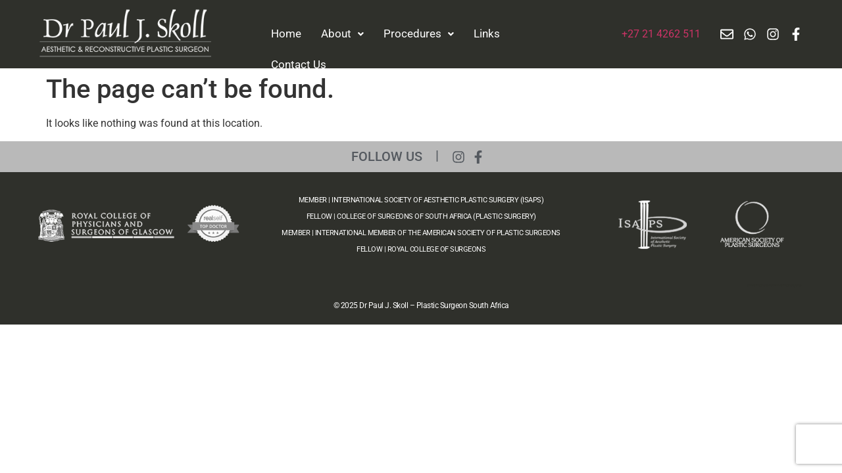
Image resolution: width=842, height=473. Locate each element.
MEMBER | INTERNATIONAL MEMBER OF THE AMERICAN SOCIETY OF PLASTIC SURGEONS (421, 233)
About (342, 33)
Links (487, 33)
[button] (342, 33)
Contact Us (298, 64)
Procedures (419, 33)
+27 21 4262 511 (661, 34)
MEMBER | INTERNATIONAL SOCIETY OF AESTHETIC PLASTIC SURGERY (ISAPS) (421, 200)
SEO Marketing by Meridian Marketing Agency (774, 285)
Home (286, 33)
